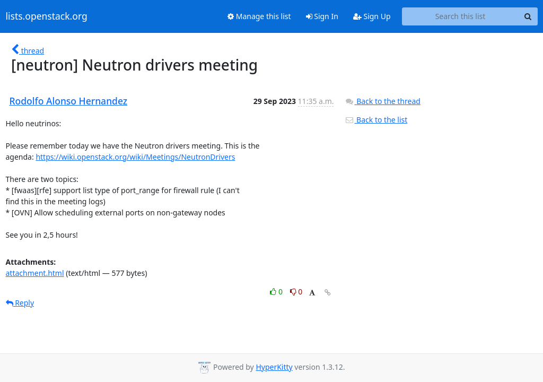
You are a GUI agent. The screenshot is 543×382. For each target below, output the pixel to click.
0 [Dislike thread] (296, 291)
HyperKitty (274, 367)
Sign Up (372, 16)
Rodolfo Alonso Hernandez (69, 100)
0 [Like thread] (277, 291)
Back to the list (376, 120)
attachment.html (35, 273)
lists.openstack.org (46, 16)
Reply (20, 303)
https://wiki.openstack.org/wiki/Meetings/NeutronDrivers (135, 157)
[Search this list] (460, 16)
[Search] (528, 16)
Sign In (322, 16)
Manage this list (259, 16)
